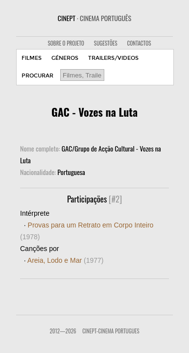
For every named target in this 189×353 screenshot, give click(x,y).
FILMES (32, 58)
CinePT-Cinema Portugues (110, 331)
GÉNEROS (64, 58)
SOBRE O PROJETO (65, 43)
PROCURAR (37, 76)
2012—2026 (62, 331)
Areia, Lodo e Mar (65, 260)
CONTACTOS (139, 43)
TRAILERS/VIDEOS (113, 58)
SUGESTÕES (106, 43)
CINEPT (94, 18)
